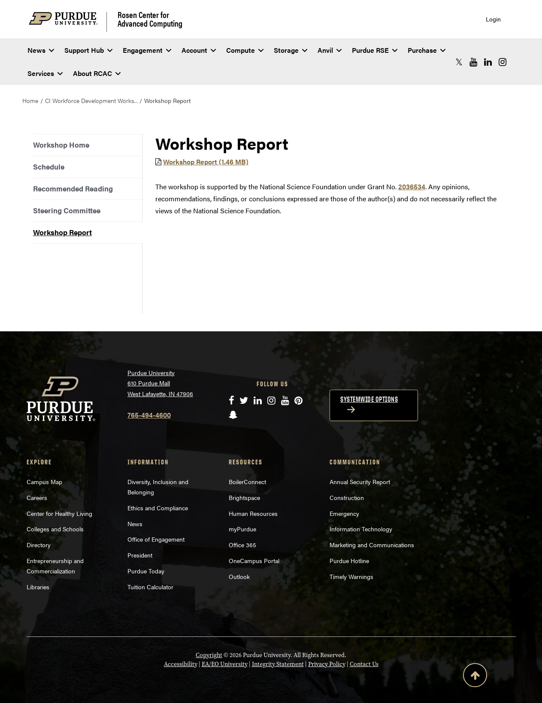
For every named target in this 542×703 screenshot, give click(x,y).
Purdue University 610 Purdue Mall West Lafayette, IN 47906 (160, 383)
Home (30, 100)
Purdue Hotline (349, 560)
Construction (347, 497)
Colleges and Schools (55, 528)
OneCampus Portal (254, 560)
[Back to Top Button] (475, 677)
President (139, 555)
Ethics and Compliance (157, 507)
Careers (37, 497)
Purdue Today (145, 571)
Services (45, 73)
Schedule (48, 166)
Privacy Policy (326, 664)
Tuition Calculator (150, 586)
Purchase (426, 50)
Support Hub (88, 50)
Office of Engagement (156, 539)
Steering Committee (66, 210)
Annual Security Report (360, 481)
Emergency (344, 513)
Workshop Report (62, 232)
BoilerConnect (247, 481)
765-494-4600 (149, 415)
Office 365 (242, 544)
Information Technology (361, 528)
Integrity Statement (278, 664)
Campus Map (44, 481)
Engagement (147, 50)
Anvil (330, 50)
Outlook (239, 576)
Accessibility (180, 664)
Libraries (38, 586)
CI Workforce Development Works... (91, 100)
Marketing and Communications (372, 544)
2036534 (411, 186)
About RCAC (97, 73)
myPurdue (242, 528)
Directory (39, 544)
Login (493, 19)
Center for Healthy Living (59, 513)
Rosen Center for (150, 19)
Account (199, 50)
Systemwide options (369, 399)
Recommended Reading (73, 188)
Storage (290, 50)
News (40, 50)
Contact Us (364, 664)
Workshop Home (61, 144)
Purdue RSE (374, 50)
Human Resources (253, 513)
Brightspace (244, 497)
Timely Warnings (351, 576)
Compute (244, 50)
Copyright (209, 655)
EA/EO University (225, 664)
